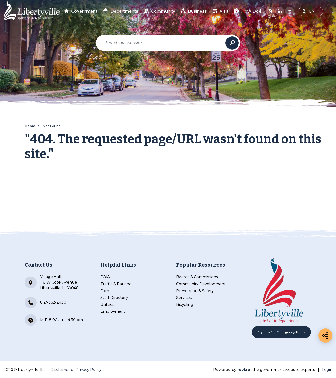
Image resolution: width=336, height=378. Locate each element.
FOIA (105, 277)
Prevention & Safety (195, 291)
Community (159, 10)
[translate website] (311, 11)
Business (194, 10)
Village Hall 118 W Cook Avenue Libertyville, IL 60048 (52, 282)
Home (30, 126)
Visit (221, 10)
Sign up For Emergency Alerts (281, 332)
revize (243, 369)
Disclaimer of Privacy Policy (76, 369)
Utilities (107, 304)
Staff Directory (114, 297)
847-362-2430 (45, 302)
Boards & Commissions (197, 277)
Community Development (201, 284)
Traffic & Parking (116, 284)
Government (81, 11)
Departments (120, 10)
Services (184, 297)
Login (327, 369)
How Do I (247, 10)
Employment (112, 311)
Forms (106, 291)
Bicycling (184, 304)
